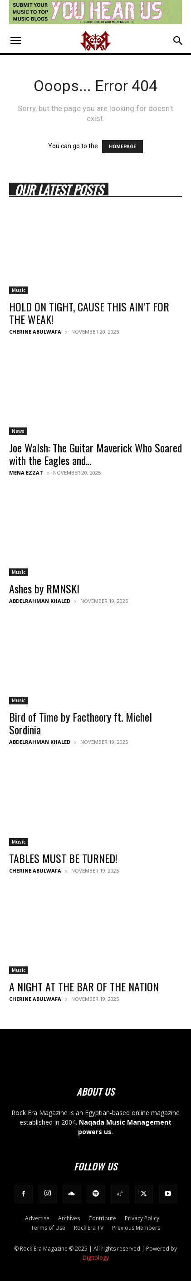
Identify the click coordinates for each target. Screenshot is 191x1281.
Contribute (102, 1218)
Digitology (96, 1258)
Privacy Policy (142, 1218)
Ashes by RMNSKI (44, 588)
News (18, 431)
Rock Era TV (88, 1228)
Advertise (37, 1218)
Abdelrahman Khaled (39, 600)
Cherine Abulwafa (35, 331)
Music (18, 290)
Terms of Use (48, 1228)
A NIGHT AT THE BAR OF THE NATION (84, 986)
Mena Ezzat (26, 472)
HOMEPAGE (122, 147)
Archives (69, 1218)
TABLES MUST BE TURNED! (63, 858)
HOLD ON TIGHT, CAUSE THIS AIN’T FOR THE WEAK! (89, 312)
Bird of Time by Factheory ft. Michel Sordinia (80, 723)
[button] (15, 41)
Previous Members (136, 1228)
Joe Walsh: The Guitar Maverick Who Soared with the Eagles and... (95, 453)
